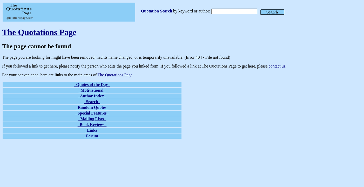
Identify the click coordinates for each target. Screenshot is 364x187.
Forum (92, 136)
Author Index (92, 96)
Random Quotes (92, 107)
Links (92, 130)
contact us (277, 66)
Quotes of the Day (92, 84)
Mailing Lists (92, 119)
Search (92, 101)
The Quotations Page (39, 32)
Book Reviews (92, 124)
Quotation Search (156, 11)
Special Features (92, 113)
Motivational (92, 90)
